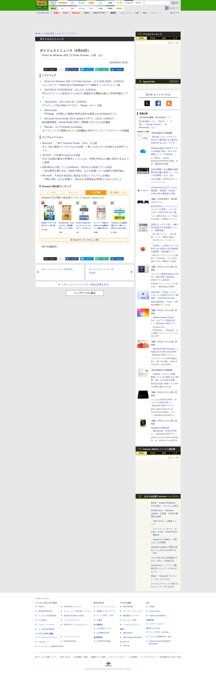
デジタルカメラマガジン (48, 637)
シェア (74, 69)
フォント (154, 13)
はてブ (89, 69)
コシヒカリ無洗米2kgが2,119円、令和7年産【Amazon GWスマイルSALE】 (164, 277)
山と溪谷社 (98, 625)
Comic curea (154, 611)
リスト (60, 69)
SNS (137, 13)
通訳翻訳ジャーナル (131, 616)
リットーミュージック (106, 607)
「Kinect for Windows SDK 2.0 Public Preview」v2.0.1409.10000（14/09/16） (84, 81)
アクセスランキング (152, 34)
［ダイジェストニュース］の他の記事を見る (85, 284)
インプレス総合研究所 (47, 616)
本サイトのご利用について (46, 657)
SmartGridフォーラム (72, 607)
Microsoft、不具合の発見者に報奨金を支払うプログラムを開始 (76, 175)
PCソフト (73, 192)
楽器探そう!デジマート (106, 611)
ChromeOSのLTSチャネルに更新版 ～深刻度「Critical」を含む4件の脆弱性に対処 (164, 190)
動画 (145, 13)
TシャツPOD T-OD (105, 616)
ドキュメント (125, 13)
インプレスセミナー (72, 620)
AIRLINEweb (128, 607)
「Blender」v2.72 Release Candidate (62, 127)
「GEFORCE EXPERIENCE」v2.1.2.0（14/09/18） (70, 89)
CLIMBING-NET (103, 633)
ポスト (52, 69)
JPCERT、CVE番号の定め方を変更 (61, 155)
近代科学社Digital (104, 641)
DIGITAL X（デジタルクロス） (76, 625)
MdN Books (127, 633)
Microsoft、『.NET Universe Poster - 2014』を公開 (69, 143)
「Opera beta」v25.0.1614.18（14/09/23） (65, 101)
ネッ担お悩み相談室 (46, 629)
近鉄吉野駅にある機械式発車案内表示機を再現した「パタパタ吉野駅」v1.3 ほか (164, 172)
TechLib (126, 646)
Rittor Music (99, 603)
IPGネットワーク (153, 628)
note (104, 69)
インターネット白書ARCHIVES (51, 646)
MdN (122, 629)
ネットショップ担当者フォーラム (77, 611)
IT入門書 (96, 192)
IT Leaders (42, 620)
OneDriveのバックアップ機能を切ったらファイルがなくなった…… (164, 568)
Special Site (149, 81)
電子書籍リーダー (118, 192)
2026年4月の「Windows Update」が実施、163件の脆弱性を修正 (164, 513)
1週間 (164, 38)
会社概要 (133, 657)
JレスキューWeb (129, 620)
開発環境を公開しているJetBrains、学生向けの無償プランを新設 (77, 167)
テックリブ (124, 642)
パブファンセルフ (156, 624)
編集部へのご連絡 (98, 657)
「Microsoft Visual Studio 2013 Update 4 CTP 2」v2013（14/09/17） (79, 118)
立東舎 (99, 620)
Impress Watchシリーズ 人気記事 (159, 449)
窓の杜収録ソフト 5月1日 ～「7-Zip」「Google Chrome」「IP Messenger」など (155, 124)
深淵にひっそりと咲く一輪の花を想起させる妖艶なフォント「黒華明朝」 (164, 227)
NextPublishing (70, 641)
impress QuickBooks (157, 616)
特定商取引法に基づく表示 (170, 657)
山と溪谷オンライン (105, 628)
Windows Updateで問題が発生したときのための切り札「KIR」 (164, 550)
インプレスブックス (72, 637)
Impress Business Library (74, 616)
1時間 (141, 38)
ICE (147, 603)
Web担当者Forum (45, 611)
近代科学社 (98, 637)
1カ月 (175, 38)
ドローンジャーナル (46, 625)
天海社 (152, 607)
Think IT (41, 607)
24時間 (152, 38)
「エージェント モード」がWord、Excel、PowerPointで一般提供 (164, 532)
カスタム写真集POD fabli (160, 637)
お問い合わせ (65, 657)
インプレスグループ (148, 657)
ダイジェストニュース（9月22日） (57, 269)
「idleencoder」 (50, 110)
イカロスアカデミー (131, 625)
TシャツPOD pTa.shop (159, 632)
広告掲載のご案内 (81, 657)
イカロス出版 (125, 603)
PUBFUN (150, 620)
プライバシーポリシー (118, 657)
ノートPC (51, 192)
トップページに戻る (85, 293)
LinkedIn (119, 69)
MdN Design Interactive (132, 637)
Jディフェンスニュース (132, 611)
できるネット (43, 642)
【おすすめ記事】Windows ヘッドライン (161, 496)
